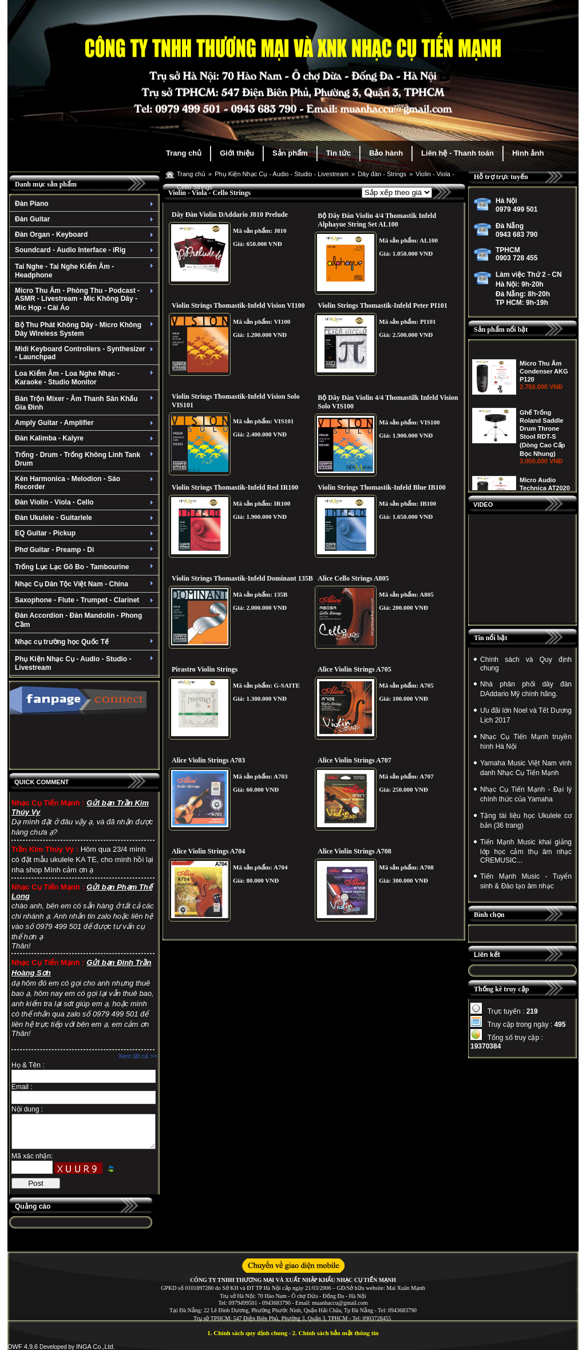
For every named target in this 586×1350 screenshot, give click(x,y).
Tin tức (338, 153)
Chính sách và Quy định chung (526, 664)
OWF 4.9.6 (22, 1346)
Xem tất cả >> (137, 1056)
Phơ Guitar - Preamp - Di (85, 550)
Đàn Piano (85, 204)
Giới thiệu (237, 153)
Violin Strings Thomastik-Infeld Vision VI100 (238, 305)
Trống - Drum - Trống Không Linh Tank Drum (85, 459)
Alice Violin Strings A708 (354, 851)
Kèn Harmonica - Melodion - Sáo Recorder (85, 483)
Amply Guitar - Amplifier (85, 423)
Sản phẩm (290, 153)
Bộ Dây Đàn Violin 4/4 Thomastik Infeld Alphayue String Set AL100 (377, 220)
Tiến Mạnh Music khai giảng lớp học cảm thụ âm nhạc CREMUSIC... (526, 851)
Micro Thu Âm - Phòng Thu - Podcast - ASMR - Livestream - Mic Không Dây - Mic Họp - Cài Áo (85, 299)
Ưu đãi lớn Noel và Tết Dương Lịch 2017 (526, 715)
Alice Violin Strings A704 (208, 851)
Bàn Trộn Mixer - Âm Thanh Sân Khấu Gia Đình (85, 403)
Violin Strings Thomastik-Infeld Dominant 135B (242, 578)
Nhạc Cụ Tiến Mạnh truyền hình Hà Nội (526, 742)
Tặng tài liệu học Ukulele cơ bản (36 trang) (526, 820)
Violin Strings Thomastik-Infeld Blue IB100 (381, 487)
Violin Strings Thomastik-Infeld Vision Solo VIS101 (235, 400)
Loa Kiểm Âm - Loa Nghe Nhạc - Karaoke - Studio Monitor (85, 378)
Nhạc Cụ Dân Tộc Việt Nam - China (85, 584)
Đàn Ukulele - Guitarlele (85, 518)
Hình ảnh (528, 153)
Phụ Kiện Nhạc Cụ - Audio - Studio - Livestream (85, 663)
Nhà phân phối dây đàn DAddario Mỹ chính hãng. (526, 689)
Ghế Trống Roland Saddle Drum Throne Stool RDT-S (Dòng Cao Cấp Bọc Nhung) (542, 487)
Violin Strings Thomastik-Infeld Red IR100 (235, 487)
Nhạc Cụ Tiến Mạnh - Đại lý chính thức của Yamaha (526, 794)
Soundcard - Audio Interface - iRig (85, 250)
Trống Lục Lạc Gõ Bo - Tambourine (85, 567)
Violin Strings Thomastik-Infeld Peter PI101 (382, 305)
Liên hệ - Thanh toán (457, 153)
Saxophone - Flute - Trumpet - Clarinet (85, 600)
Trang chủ (183, 153)
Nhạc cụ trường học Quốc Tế (85, 642)
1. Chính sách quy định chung (247, 1332)
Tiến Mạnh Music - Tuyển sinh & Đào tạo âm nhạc (526, 881)
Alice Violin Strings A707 (354, 760)
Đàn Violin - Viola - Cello (85, 502)
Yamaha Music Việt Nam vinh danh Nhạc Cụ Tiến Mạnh (526, 768)
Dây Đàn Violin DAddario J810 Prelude (230, 215)
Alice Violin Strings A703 (208, 760)
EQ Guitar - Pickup (85, 533)
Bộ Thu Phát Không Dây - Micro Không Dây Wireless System (85, 329)
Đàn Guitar (85, 219)
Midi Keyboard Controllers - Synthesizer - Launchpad (85, 353)
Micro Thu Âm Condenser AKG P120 (544, 425)
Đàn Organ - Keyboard (85, 235)
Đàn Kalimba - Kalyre (85, 438)
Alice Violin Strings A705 (354, 669)
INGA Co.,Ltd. (95, 1346)
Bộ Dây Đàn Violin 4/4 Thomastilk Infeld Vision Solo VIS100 (388, 402)
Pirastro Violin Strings (204, 669)
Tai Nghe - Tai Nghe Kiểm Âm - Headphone (85, 271)
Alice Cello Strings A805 (353, 578)
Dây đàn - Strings (382, 173)
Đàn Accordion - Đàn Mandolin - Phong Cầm (78, 620)
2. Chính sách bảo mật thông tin (335, 1332)
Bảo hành (386, 153)
